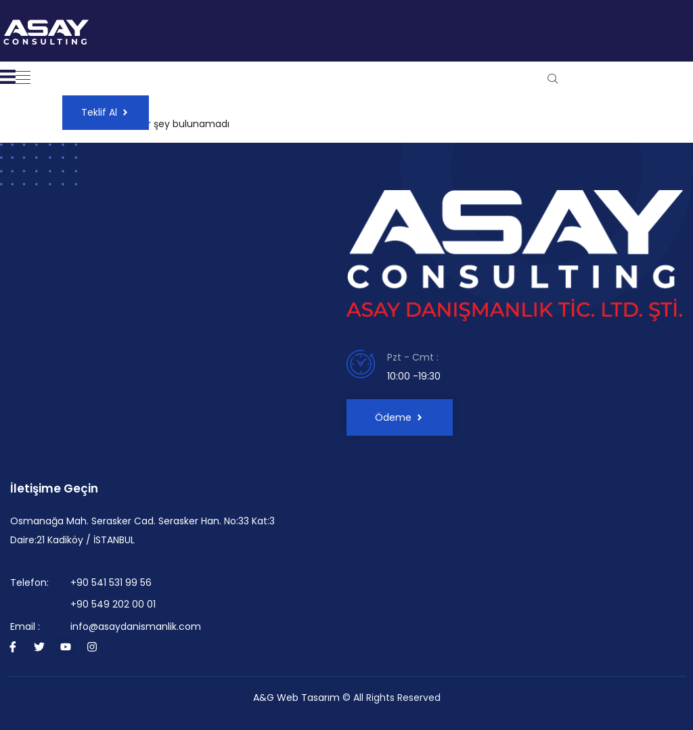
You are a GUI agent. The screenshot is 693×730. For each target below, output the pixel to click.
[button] (23, 78)
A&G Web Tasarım (296, 697)
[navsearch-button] (552, 78)
